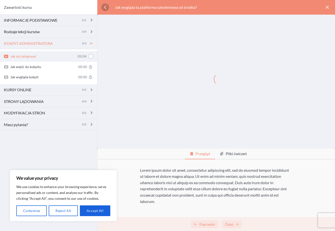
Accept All (95, 211)
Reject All (63, 211)
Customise (31, 211)
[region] (63, 195)
